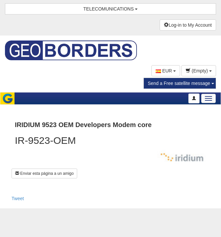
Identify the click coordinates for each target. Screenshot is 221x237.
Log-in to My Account (188, 25)
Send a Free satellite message (181, 83)
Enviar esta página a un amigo (44, 173)
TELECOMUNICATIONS (110, 9)
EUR (166, 70)
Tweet (18, 198)
